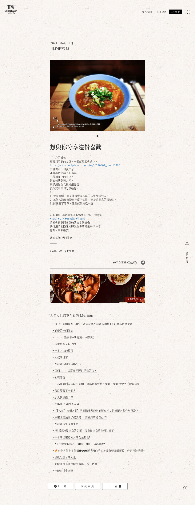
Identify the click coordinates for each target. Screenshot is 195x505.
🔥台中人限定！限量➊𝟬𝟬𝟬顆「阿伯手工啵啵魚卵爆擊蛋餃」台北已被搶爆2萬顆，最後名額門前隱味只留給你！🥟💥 (100, 450)
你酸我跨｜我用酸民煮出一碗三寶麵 (75, 464)
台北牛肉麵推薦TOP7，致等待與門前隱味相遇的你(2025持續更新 (93, 324)
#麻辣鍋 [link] (70, 218)
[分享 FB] (143, 263)
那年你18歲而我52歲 (66, 404)
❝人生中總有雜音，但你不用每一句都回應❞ (79, 444)
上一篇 (60, 486)
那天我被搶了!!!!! (63, 397)
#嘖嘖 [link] (53, 218)
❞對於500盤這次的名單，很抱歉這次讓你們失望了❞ (84, 430)
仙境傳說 (59, 377)
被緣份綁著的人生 (64, 457)
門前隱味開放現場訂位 (67, 364)
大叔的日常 (60, 357)
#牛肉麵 (69, 251)
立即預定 (175, 11)
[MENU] (187, 12)
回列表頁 (88, 486)
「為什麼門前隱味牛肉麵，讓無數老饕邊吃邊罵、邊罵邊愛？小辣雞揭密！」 (99, 384)
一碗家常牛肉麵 (63, 470)
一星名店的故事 (63, 350)
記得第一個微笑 (63, 330)
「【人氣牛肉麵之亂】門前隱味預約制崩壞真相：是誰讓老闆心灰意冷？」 (97, 410)
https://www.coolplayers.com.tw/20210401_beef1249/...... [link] (87, 165)
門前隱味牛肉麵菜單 (66, 424)
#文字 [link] (61, 218)
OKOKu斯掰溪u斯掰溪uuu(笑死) (73, 337)
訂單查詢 (161, 11)
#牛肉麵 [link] (80, 218)
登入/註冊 (147, 11)
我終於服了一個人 (64, 390)
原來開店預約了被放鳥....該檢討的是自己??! (80, 417)
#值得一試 (56, 251)
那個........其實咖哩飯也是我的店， (75, 370)
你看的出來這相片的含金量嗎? (71, 437)
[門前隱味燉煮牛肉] (11, 9)
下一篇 (114, 486)
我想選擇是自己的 (64, 344)
